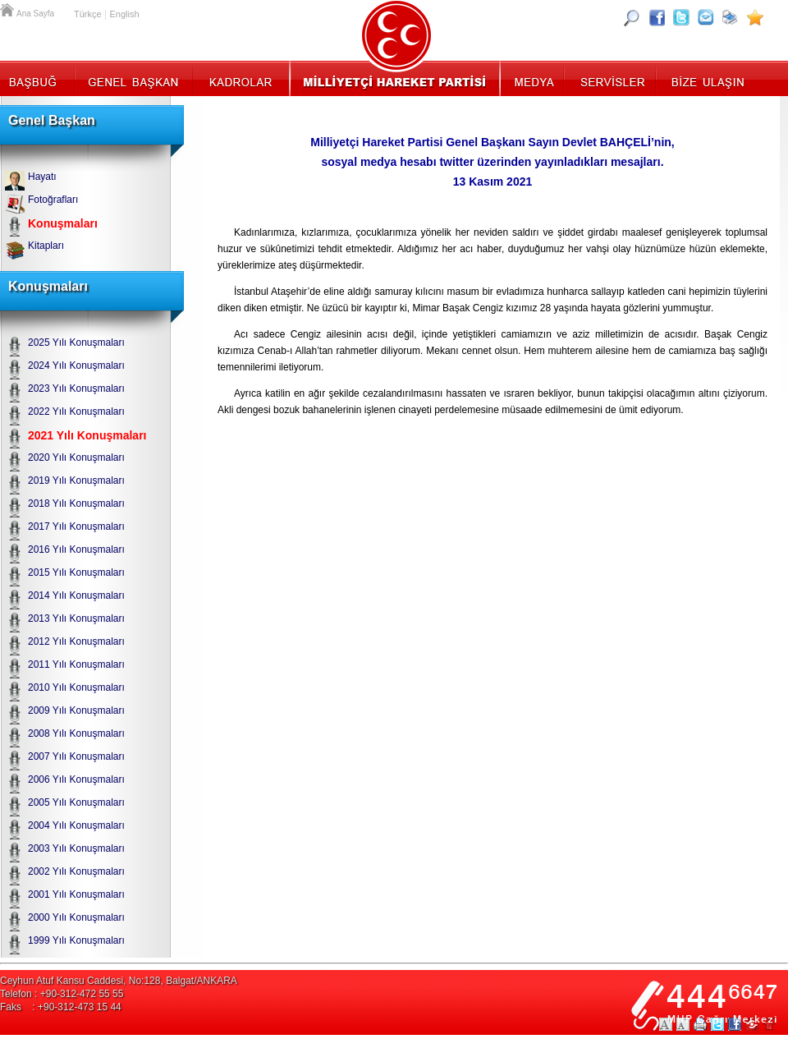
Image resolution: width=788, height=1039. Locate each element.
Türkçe (88, 14)
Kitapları (46, 245)
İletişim (705, 78)
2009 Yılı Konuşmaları (76, 710)
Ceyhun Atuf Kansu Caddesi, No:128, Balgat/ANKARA (118, 980)
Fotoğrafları (53, 199)
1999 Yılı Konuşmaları (76, 940)
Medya (533, 78)
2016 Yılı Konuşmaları (76, 549)
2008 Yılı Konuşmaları (76, 733)
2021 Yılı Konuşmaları (87, 435)
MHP (394, 78)
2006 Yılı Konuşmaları (76, 779)
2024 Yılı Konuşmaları (76, 365)
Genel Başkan (134, 78)
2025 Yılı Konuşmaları (76, 342)
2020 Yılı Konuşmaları (76, 457)
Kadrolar (240, 78)
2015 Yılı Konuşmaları (76, 572)
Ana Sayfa (8, 8)
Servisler (611, 78)
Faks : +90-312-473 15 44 (60, 1007)
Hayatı (42, 176)
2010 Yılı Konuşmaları (76, 687)
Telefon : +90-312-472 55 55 (61, 994)
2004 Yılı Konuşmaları (76, 825)
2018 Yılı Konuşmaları (76, 503)
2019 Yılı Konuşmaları (76, 480)
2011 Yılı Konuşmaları (76, 664)
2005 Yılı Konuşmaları (76, 802)
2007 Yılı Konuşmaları (76, 756)
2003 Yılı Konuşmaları (76, 848)
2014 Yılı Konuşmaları (76, 595)
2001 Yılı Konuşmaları (76, 894)
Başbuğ (37, 78)
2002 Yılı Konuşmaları (76, 871)
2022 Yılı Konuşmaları (76, 411)
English (124, 14)
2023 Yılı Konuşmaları (76, 388)
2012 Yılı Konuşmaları (76, 641)
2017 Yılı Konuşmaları (76, 526)
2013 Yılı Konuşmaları (76, 618)
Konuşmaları (63, 223)
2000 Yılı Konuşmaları (76, 917)
